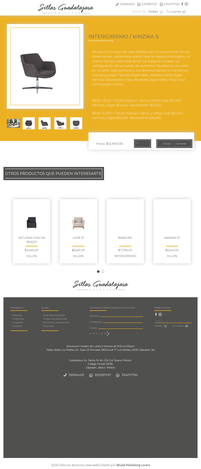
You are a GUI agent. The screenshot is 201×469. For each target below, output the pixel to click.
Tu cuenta (176, 12)
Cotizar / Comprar (174, 143)
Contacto (17, 326)
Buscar (139, 11)
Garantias (48, 326)
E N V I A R (99, 333)
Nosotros (17, 315)
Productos (18, 318)
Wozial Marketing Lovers (133, 465)
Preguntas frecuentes (55, 318)
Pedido (155, 12)
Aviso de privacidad (54, 315)
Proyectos (17, 322)
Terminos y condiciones (56, 322)
